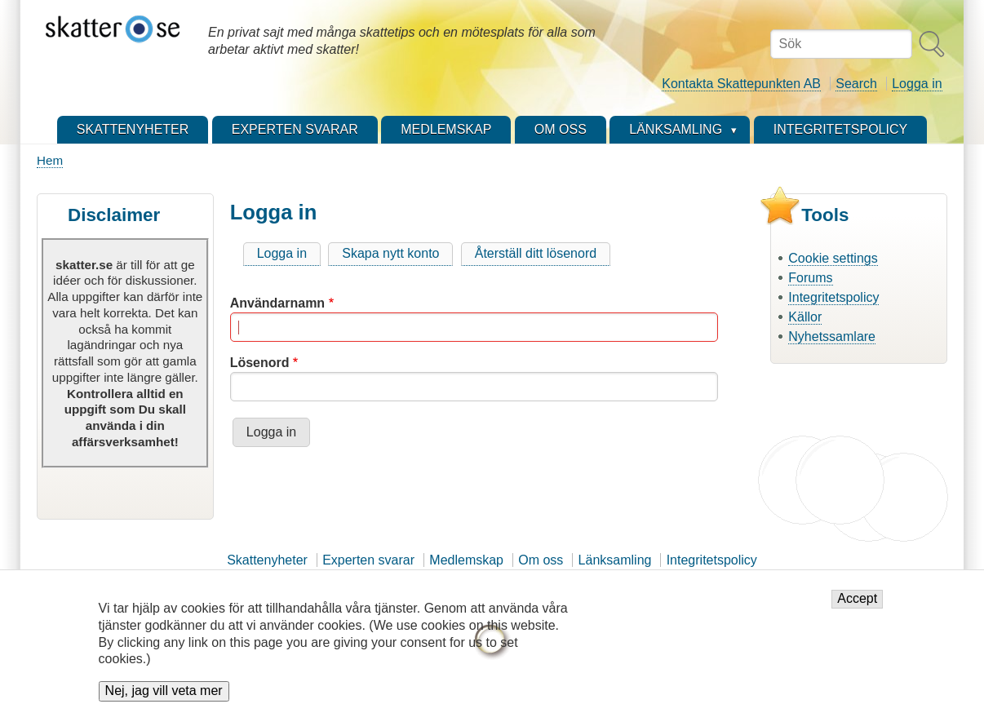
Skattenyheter (267, 560)
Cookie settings (832, 258)
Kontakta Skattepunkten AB (741, 84)
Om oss (540, 560)
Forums (810, 278)
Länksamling (615, 560)
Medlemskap (466, 560)
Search (856, 84)
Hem (50, 160)
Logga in (917, 84)
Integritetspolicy (833, 297)
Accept (857, 606)
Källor (805, 317)
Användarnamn (277, 303)
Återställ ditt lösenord (535, 253)
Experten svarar (368, 560)
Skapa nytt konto (390, 253)
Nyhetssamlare (831, 336)
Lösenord (260, 363)
